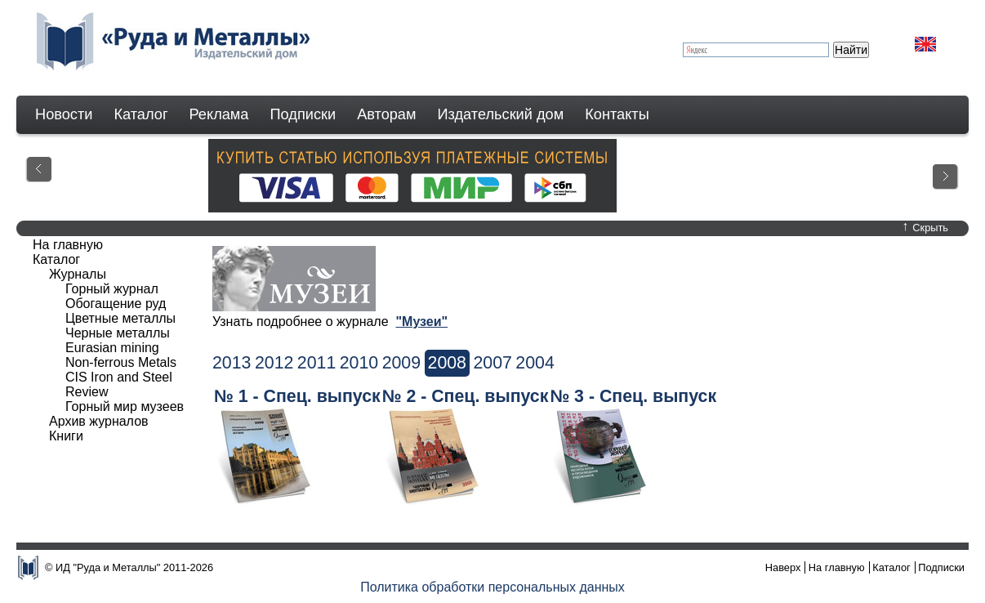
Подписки (303, 114)
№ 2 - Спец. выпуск (465, 396)
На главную (68, 245)
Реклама (219, 114)
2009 (401, 363)
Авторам (386, 114)
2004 (534, 363)
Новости (63, 114)
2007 (492, 363)
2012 (274, 363)
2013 (231, 363)
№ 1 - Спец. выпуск (297, 396)
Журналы (77, 274)
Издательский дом (501, 114)
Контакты (617, 114)
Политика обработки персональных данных (492, 587)
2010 (359, 363)
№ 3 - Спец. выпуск (633, 396)
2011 (316, 363)
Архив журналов (99, 421)
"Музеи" (421, 321)
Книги (66, 436)
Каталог (140, 114)
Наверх (783, 567)
